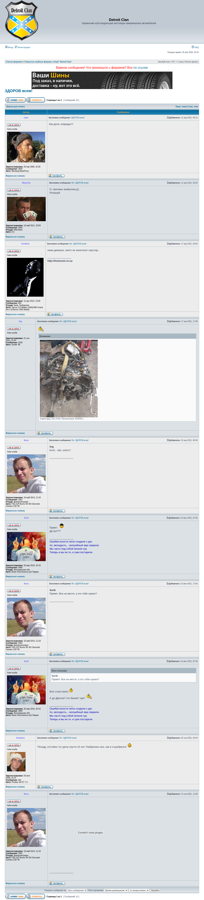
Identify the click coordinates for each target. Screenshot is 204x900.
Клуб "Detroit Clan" (63, 62)
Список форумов (14, 62)
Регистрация (22, 47)
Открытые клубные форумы (38, 62)
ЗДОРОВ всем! (19, 91)
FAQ (195, 47)
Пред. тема (181, 107)
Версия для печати (16, 107)
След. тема (193, 107)
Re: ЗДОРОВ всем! (80, 183)
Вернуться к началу (15, 176)
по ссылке (140, 67)
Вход (9, 47)
